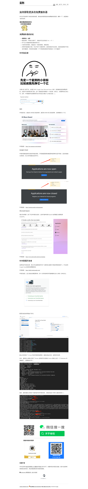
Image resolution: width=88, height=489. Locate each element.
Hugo (57, 486)
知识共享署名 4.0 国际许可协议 (34, 466)
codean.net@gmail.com (24, 486)
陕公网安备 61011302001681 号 (36, 486)
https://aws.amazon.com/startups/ (33, 146)
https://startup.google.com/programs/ (34, 207)
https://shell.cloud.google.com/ (33, 270)
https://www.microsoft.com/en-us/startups (35, 256)
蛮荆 (22, 3)
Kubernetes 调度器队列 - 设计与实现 (28, 472)
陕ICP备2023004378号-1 (46, 486)
